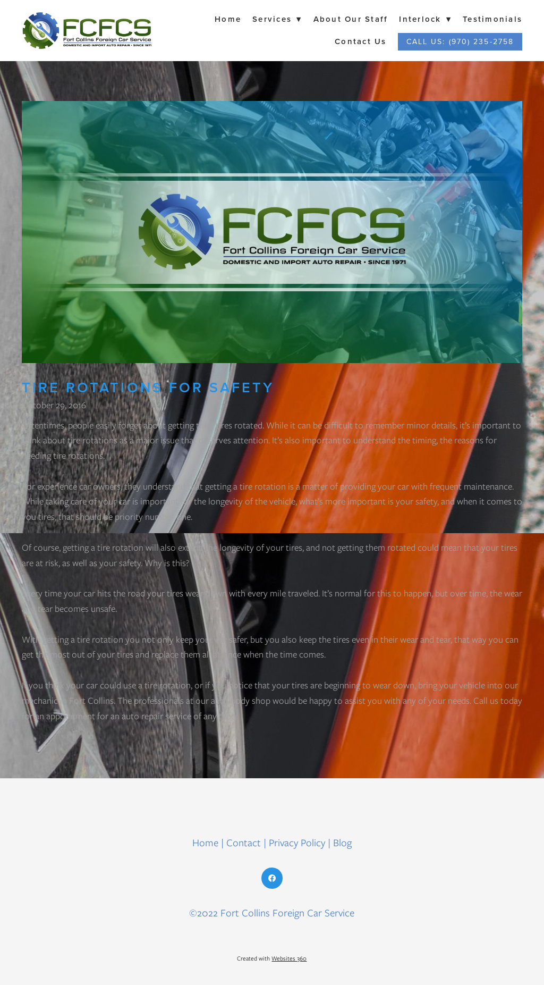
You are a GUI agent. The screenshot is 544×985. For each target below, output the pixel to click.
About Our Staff (350, 18)
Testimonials (492, 18)
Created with (272, 958)
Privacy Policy (297, 843)
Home (228, 18)
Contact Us (361, 41)
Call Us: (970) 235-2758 (460, 41)
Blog (342, 843)
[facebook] (272, 878)
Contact (243, 843)
